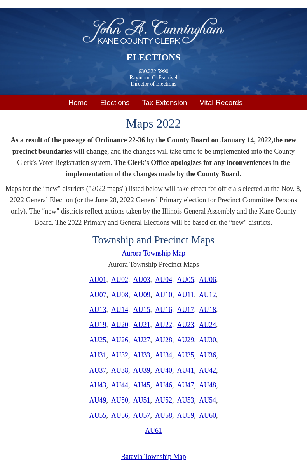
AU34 (163, 355)
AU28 (163, 340)
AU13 (97, 309)
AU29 (185, 340)
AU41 (185, 370)
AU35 (185, 355)
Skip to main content (29, 5)
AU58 (163, 415)
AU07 (97, 295)
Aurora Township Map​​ (153, 253)
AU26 (119, 340)
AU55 (97, 415)
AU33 (141, 355)
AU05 (185, 280)
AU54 (207, 400)
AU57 (141, 415)
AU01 (97, 280)
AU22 (163, 325)
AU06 (207, 280)
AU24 (207, 325)
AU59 (185, 415)
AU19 (97, 325)
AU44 (119, 385)
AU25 (97, 340)
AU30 (207, 340)
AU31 (97, 355)
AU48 (207, 385)
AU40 (163, 370)
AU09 (141, 295)
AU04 (163, 280)
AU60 (207, 415)
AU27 (141, 340)
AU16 (163, 309)
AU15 (141, 309)
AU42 (207, 370)
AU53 (185, 400)
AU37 (97, 370)
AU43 (97, 385)
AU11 (185, 295)
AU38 (119, 370)
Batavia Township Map (153, 456)
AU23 (185, 325)
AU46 (163, 385)
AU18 (207, 309)
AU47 (185, 385)
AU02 (119, 280)
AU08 (119, 295)
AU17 (185, 309)
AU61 (153, 430)
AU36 (207, 355)
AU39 (141, 370)
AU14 (119, 309)
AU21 (141, 325)
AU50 (119, 400)
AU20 (119, 325)
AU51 (141, 400)
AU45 (141, 385)
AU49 (97, 400)
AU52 (163, 400)
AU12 (207, 295)
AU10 (163, 295)
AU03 (141, 280)
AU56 (118, 415)
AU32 (119, 355)
